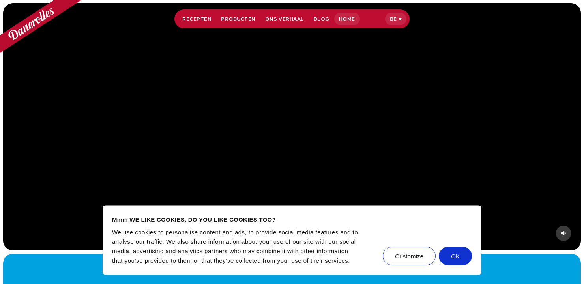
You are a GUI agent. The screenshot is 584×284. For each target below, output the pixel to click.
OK (455, 255)
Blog (321, 19)
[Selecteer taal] (395, 19)
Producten (238, 19)
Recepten (197, 19)
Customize (409, 255)
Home (347, 19)
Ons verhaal (284, 19)
